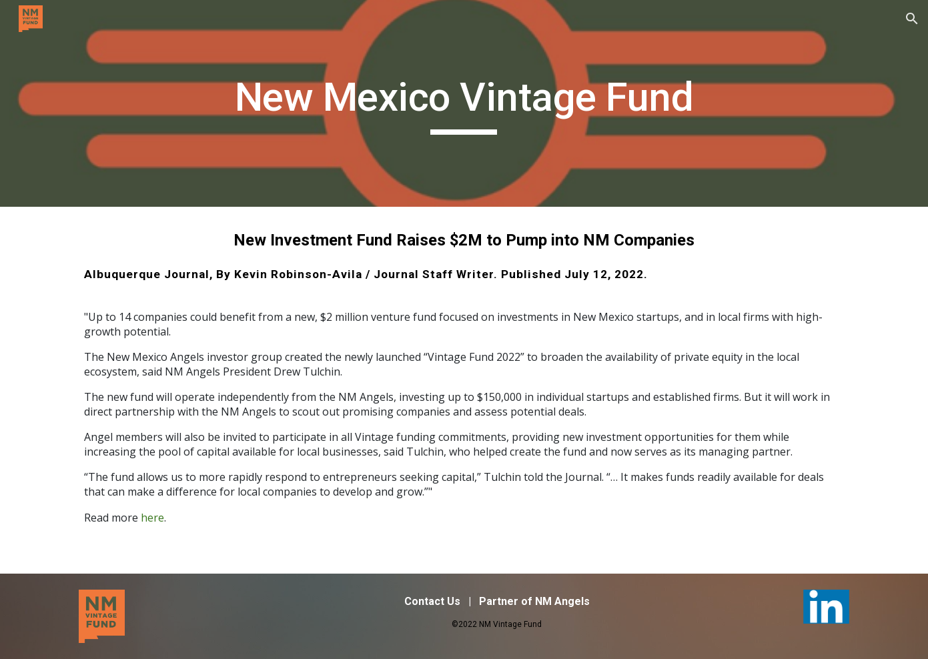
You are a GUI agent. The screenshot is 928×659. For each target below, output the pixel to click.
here (152, 517)
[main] (464, 103)
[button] (912, 19)
